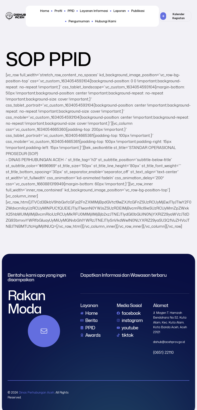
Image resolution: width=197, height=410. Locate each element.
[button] (175, 16)
